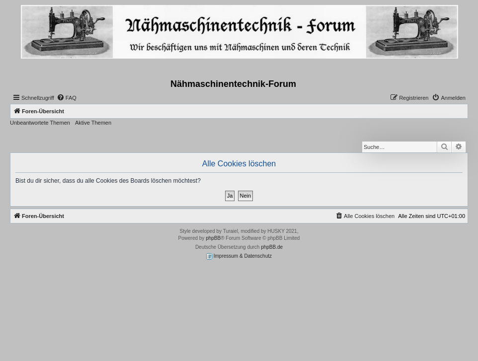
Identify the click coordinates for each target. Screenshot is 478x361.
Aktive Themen (93, 123)
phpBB (213, 238)
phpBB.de (272, 247)
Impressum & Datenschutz (239, 256)
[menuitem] (67, 98)
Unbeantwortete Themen (40, 123)
